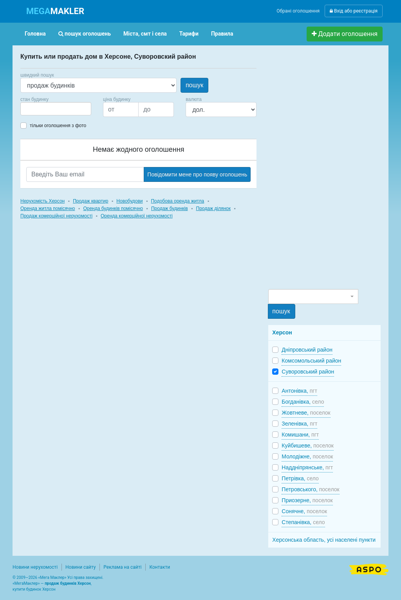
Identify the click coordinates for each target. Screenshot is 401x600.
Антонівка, (299, 391)
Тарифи (189, 34)
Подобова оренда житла (177, 201)
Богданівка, (303, 402)
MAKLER (55, 11)
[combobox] (55, 108)
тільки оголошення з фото (58, 125)
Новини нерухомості (35, 567)
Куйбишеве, (308, 445)
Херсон (282, 332)
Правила (222, 34)
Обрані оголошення (298, 11)
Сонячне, (304, 511)
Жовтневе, (306, 413)
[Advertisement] (327, 170)
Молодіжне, (307, 456)
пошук (194, 85)
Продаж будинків (169, 208)
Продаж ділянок (213, 208)
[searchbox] (34, 108)
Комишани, (300, 434)
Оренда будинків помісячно (113, 208)
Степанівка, (303, 522)
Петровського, (310, 489)
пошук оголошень (84, 34)
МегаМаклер (26, 583)
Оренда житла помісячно (47, 208)
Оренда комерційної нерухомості (137, 216)
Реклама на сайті (122, 567)
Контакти (159, 567)
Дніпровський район (307, 350)
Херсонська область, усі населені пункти (324, 540)
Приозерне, (307, 500)
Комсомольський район (311, 360)
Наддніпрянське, (307, 467)
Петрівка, (300, 478)
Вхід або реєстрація (354, 11)
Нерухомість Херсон (42, 201)
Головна (35, 34)
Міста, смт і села (145, 34)
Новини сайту (80, 567)
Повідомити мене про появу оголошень (197, 174)
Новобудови (129, 201)
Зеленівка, (299, 423)
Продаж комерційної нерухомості (56, 216)
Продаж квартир (90, 201)
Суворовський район (308, 371)
